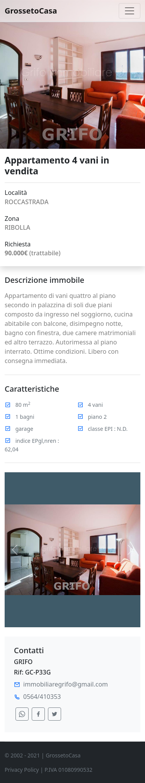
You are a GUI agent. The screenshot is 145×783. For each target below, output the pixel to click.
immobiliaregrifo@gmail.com (65, 684)
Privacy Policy (22, 769)
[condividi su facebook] (38, 714)
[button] (15, 549)
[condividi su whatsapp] (22, 714)
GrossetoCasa (31, 10)
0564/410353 (42, 696)
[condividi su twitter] (54, 714)
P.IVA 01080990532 (68, 769)
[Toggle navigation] (129, 11)
